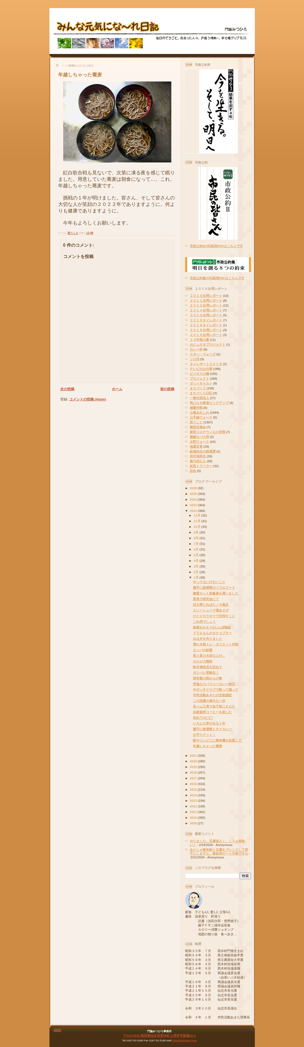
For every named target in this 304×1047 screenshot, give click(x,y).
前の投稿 (167, 389)
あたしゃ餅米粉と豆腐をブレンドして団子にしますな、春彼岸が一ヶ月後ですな (219, 851)
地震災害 (196, 446)
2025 (194, 493)
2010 (194, 817)
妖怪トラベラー (201, 466)
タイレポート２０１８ (206, 364)
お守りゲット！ (204, 734)
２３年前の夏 (199, 339)
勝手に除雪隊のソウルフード (214, 587)
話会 (193, 470)
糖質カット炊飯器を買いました (215, 593)
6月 (197, 549)
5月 (197, 555)
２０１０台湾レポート (206, 295)
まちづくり (198, 388)
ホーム (117, 389)
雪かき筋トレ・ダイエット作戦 (215, 644)
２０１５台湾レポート (206, 315)
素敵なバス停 (199, 436)
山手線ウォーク (201, 417)
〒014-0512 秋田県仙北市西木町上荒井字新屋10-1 (159, 1035)
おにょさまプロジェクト (207, 344)
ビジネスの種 (199, 373)
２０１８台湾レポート (206, 330)
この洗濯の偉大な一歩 (209, 700)
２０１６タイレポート (206, 320)
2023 (194, 505)
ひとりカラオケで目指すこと (214, 616)
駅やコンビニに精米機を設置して (217, 740)
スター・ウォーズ (203, 354)
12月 (197, 515)
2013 (194, 800)
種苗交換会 (198, 427)
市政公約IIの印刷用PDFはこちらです (216, 246)
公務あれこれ (199, 412)
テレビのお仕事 (201, 368)
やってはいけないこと (209, 582)
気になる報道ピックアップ (209, 402)
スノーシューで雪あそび (211, 610)
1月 (197, 577)
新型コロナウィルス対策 (207, 432)
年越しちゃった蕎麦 (80, 74)
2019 (194, 767)
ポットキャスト (201, 383)
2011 (194, 812)
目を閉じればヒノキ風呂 (211, 604)
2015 (194, 789)
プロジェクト (199, 378)
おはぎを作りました (207, 638)
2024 (194, 499)
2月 (197, 572)
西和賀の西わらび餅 (207, 678)
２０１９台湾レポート (206, 334)
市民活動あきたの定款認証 (212, 695)
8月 (197, 538)
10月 (197, 526)
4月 (197, 560)
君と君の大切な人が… (209, 655)
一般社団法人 (199, 398)
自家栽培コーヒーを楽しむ (212, 712)
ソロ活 (194, 359)
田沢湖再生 (198, 456)
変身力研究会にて (206, 599)
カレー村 (196, 349)
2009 (194, 823)
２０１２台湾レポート (206, 305)
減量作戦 (196, 407)
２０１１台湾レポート (206, 300)
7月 (197, 543)
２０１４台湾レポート (206, 310)
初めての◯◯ (203, 717)
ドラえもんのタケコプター (212, 633)
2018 (194, 772)
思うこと (73, 233)
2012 (194, 806)
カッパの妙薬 (202, 650)
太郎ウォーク (199, 441)
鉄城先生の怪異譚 (203, 451)
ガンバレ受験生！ (206, 672)
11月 (197, 521)
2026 (194, 488)
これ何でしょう (204, 621)
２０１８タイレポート (206, 325)
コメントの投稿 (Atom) (87, 399)
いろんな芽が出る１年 (209, 723)
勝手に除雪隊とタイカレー (212, 729)
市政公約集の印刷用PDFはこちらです (217, 278)
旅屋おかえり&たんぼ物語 (212, 627)
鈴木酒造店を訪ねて (207, 667)
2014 (194, 795)
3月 (197, 566)
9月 (197, 532)
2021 (194, 755)
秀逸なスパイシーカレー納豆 (214, 684)
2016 (194, 784)
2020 (194, 761)
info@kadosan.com (184, 1040)
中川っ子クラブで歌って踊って (215, 689)
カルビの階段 (202, 661)
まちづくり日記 (201, 393)
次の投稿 (67, 389)
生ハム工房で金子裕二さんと (214, 706)
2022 (194, 510)
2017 (194, 778)
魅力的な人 (198, 461)
